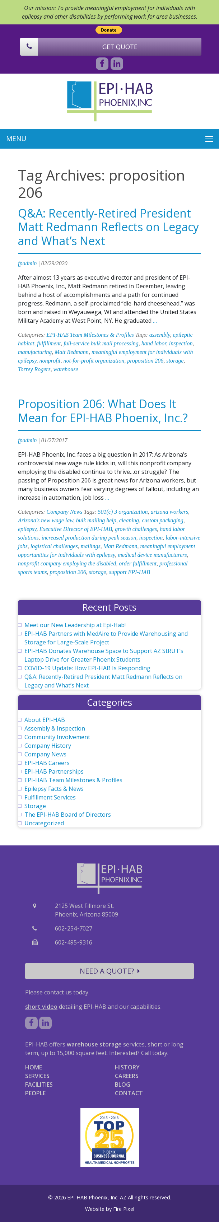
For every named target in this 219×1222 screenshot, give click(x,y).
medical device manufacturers (152, 555)
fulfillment (49, 343)
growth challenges (136, 529)
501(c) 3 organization (123, 512)
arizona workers (169, 512)
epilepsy (27, 529)
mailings (91, 546)
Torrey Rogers (34, 369)
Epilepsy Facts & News (54, 789)
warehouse (65, 369)
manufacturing (35, 352)
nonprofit (50, 361)
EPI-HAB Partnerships (54, 771)
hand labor (153, 343)
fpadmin (27, 263)
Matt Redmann (72, 352)
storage (174, 361)
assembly (159, 335)
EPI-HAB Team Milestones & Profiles (90, 335)
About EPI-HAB (44, 720)
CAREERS (127, 1076)
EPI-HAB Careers (47, 763)
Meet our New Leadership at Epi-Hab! (75, 625)
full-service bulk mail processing (101, 343)
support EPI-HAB (129, 572)
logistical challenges (54, 546)
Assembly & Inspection (54, 728)
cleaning (129, 520)
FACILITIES (39, 1084)
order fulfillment (138, 563)
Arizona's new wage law (45, 520)
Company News (65, 512)
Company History (47, 746)
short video (41, 1007)
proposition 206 (145, 361)
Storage (35, 806)
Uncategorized (44, 823)
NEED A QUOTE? (110, 971)
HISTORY (127, 1067)
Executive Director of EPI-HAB (75, 529)
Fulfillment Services (50, 797)
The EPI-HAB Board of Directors (67, 814)
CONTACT (129, 1093)
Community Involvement (57, 737)
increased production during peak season (89, 538)
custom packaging (162, 520)
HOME (33, 1067)
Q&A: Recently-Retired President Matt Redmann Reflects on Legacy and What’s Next (108, 226)
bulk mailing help (96, 520)
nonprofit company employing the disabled (67, 563)
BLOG (122, 1084)
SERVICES (37, 1076)
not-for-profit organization (94, 361)
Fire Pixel (123, 1208)
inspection (181, 343)
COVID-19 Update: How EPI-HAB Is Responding (87, 668)
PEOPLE (35, 1093)
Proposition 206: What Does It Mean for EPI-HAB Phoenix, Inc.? (103, 410)
